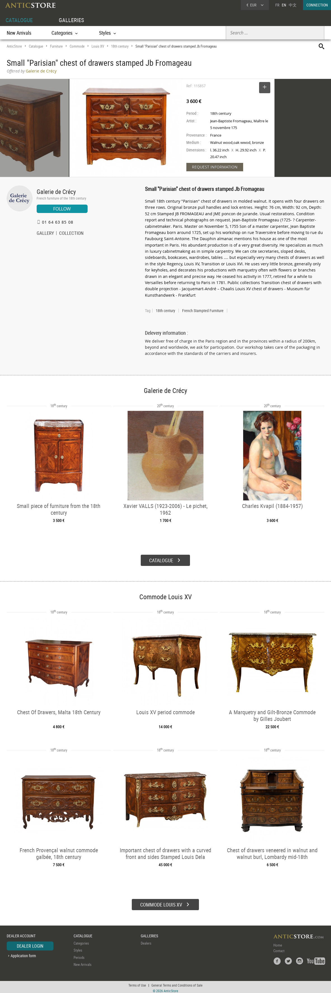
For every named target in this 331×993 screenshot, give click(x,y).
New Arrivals (19, 32)
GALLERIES (71, 20)
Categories (81, 941)
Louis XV (97, 46)
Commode (77, 46)
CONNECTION (317, 5)
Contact (279, 948)
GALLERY (45, 233)
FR (277, 5)
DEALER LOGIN (30, 944)
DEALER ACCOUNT (21, 933)
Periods (79, 955)
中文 (293, 5)
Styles (78, 948)
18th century (119, 46)
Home (277, 943)
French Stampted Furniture (203, 311)
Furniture (56, 46)
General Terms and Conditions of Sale (177, 983)
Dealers (146, 941)
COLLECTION (71, 233)
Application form (23, 953)
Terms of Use (137, 983)
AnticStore (14, 46)
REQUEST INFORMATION (215, 167)
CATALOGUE (19, 20)
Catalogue (36, 46)
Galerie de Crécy (56, 192)
